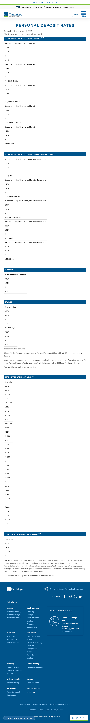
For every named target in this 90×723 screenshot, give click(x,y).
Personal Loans (13, 642)
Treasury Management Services (32, 648)
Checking (30, 611)
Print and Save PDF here (19, 718)
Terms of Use (43, 709)
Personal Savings (13, 615)
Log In (76, 14)
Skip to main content (43, 2)
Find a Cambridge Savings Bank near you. (63, 589)
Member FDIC (25, 704)
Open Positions (33, 682)
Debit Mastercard (14, 617)
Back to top (78, 718)
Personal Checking (14, 611)
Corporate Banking (34, 642)
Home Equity (12, 639)
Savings (30, 615)
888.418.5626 (67, 631)
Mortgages (11, 636)
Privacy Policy (56, 709)
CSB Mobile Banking (35, 667)
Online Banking (13, 682)
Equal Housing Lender (61, 704)
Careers (32, 709)
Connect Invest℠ (13, 667)
